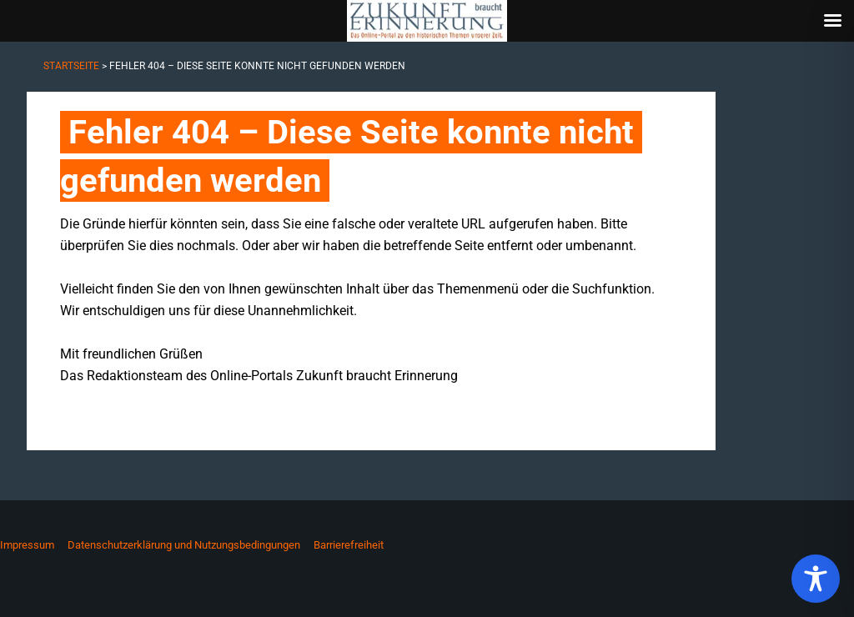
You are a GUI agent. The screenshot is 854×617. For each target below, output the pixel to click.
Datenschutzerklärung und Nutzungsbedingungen (184, 545)
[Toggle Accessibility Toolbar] (815, 578)
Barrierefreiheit (349, 545)
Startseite (71, 66)
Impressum (27, 545)
